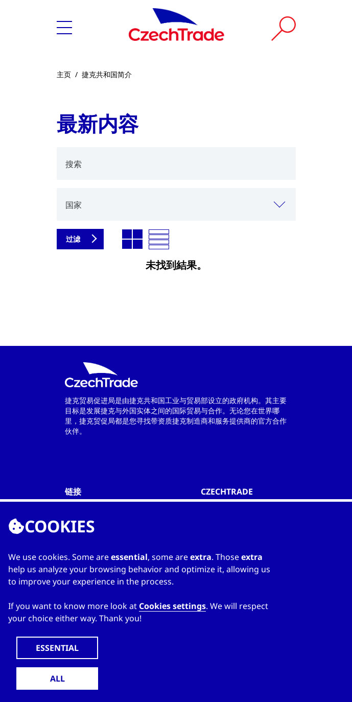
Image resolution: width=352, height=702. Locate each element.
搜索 (73, 164)
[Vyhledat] (283, 28)
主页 (64, 74)
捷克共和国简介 (107, 74)
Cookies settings (172, 606)
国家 (73, 204)
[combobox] (176, 204)
